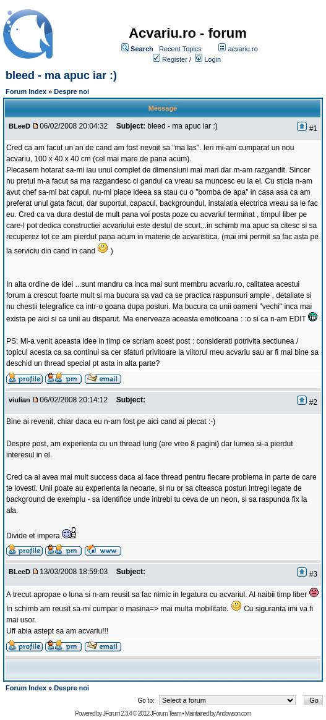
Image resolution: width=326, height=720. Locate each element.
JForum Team (165, 713)
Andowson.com (233, 713)
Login (212, 59)
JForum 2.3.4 (117, 713)
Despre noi (71, 91)
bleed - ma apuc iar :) (61, 75)
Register (174, 59)
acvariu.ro (242, 49)
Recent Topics (180, 49)
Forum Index (26, 91)
